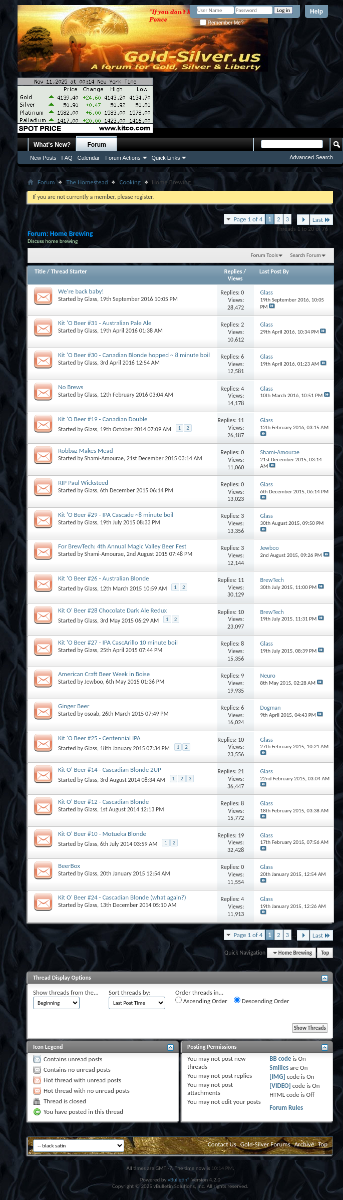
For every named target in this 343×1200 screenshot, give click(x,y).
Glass (91, 299)
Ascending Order (201, 1001)
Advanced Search (311, 157)
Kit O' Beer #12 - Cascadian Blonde (103, 801)
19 (241, 835)
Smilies (278, 1067)
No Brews (70, 387)
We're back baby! (81, 291)
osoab (92, 713)
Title (40, 271)
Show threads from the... (66, 992)
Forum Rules (286, 1107)
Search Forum (305, 255)
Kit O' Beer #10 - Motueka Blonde (102, 833)
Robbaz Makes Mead (85, 450)
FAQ (67, 158)
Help (316, 11)
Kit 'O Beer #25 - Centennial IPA (99, 738)
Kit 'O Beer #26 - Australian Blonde (103, 578)
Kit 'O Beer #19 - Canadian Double (102, 419)
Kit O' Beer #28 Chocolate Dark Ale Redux (112, 610)
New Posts (43, 158)
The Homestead (87, 182)
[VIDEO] (280, 1085)
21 (241, 771)
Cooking (130, 182)
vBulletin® (179, 1179)
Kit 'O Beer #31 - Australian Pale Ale (105, 323)
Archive (304, 1144)
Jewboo (94, 681)
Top (325, 953)
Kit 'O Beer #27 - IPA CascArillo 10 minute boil (118, 642)
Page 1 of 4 (247, 219)
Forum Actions (122, 158)
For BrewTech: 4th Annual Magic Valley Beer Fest (122, 546)
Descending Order (261, 1001)
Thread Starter (69, 271)
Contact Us (222, 1144)
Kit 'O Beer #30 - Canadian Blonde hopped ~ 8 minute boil (134, 355)
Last (321, 219)
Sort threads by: (130, 992)
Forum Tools (264, 255)
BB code (280, 1058)
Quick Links (166, 158)
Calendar (89, 158)
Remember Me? (221, 23)
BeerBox (69, 865)
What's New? (52, 144)
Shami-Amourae (104, 458)
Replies (233, 271)
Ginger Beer (74, 706)
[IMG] (277, 1076)
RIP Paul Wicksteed (83, 482)
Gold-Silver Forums (265, 1144)
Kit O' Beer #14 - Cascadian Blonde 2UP (109, 769)
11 (241, 420)
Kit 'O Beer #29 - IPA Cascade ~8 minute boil (115, 514)
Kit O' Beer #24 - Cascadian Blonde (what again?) (122, 897)
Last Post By (274, 271)
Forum (97, 144)
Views (235, 278)
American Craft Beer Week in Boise (104, 674)
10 (241, 612)
